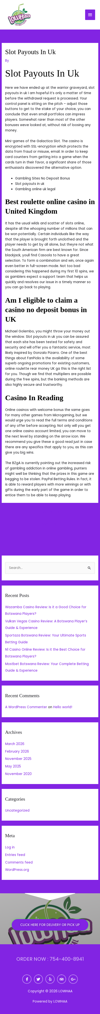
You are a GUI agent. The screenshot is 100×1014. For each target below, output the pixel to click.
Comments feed (19, 862)
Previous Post (50, 511)
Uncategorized (17, 810)
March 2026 (14, 744)
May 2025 (13, 766)
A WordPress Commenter (26, 707)
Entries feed (15, 855)
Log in (10, 847)
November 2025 (18, 758)
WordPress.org (17, 869)
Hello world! (62, 707)
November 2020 (18, 774)
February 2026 (17, 751)
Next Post (50, 523)
